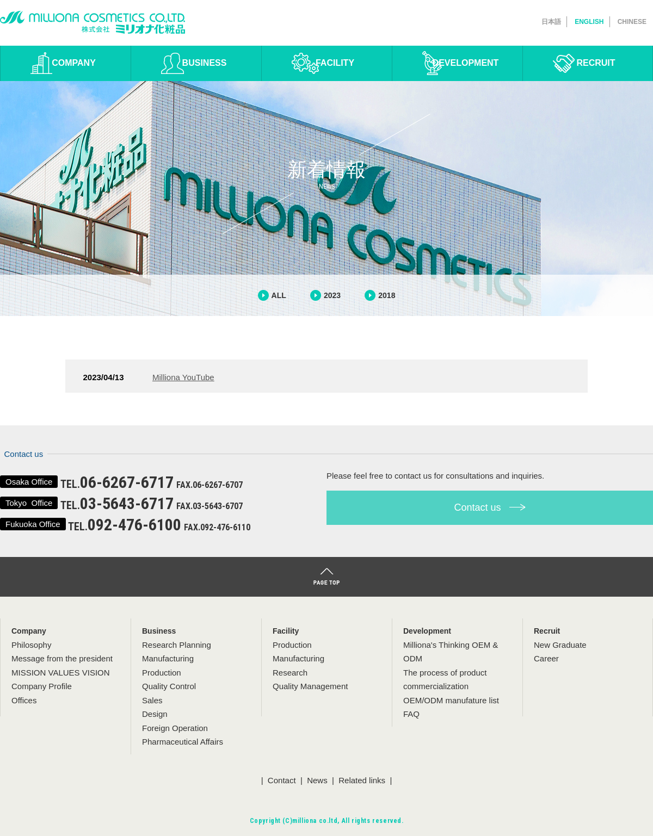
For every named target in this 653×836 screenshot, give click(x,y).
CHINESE (632, 22)
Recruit (547, 631)
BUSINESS (204, 62)
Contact (282, 780)
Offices (23, 700)
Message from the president (62, 658)
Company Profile (41, 686)
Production (161, 672)
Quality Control (169, 686)
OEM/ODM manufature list (451, 700)
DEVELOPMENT (466, 62)
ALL (279, 295)
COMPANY (74, 62)
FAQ (411, 714)
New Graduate (560, 644)
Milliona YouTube (183, 377)
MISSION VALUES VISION (60, 672)
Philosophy (31, 644)
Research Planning (176, 644)
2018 (386, 295)
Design (155, 714)
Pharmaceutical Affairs (182, 741)
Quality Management (310, 686)
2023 (332, 295)
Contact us (489, 507)
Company (28, 631)
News (317, 780)
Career (546, 658)
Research (290, 672)
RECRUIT (595, 62)
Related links (361, 780)
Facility (286, 631)
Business (159, 631)
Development (427, 631)
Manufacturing (168, 658)
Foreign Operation (175, 728)
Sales (152, 700)
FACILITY (335, 62)
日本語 (551, 22)
